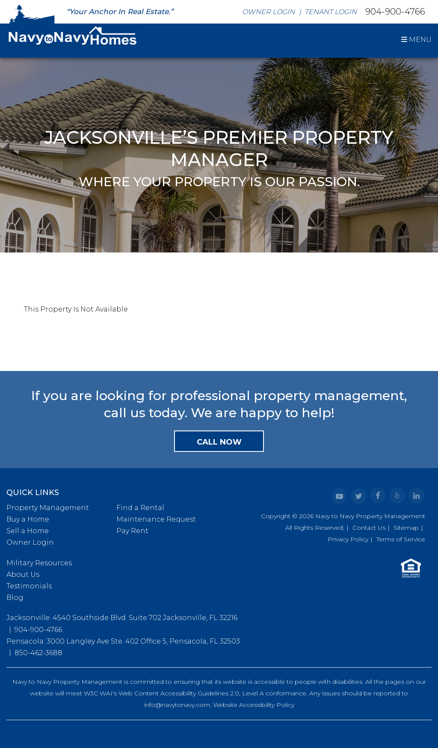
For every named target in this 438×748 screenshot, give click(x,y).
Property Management (47, 508)
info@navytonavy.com (177, 705)
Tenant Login (331, 12)
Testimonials (29, 586)
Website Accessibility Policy (253, 705)
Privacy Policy (348, 539)
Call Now (219, 442)
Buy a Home (27, 519)
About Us (22, 574)
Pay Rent (132, 531)
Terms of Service (400, 539)
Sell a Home (27, 531)
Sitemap (406, 527)
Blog (15, 598)
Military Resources (39, 563)
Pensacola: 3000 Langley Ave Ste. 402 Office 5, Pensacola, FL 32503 (123, 641)
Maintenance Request (156, 519)
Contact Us (368, 527)
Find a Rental (140, 508)
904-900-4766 (395, 11)
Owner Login (268, 12)
